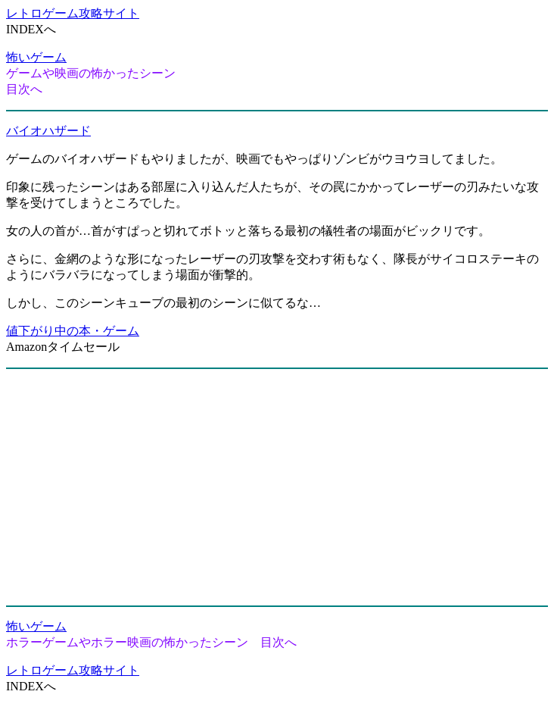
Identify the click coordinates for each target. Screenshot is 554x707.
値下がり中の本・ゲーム (72, 330)
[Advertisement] (277, 487)
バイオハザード (48, 130)
